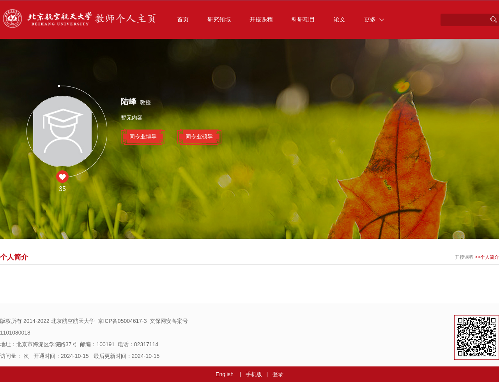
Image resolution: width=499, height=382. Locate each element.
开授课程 (261, 19)
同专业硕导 (199, 136)
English (225, 374)
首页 (183, 19)
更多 (374, 19)
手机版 (254, 374)
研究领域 (219, 19)
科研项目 (303, 19)
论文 (339, 19)
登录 (278, 374)
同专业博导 (143, 136)
